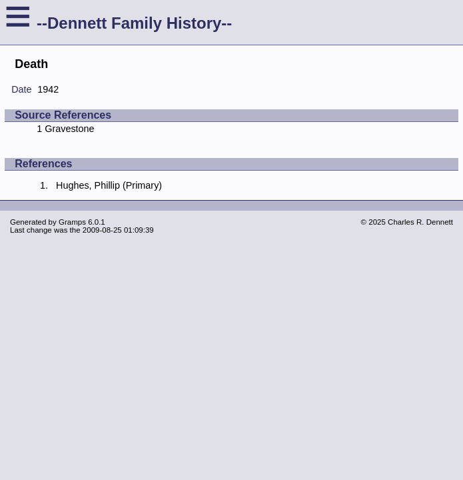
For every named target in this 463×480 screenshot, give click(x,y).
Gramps (72, 222)
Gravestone (69, 128)
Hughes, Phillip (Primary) (109, 185)
